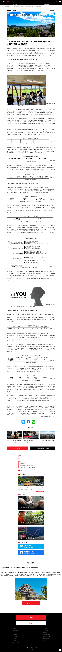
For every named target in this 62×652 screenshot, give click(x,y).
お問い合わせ (16, 640)
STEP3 (31, 461)
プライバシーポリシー (46, 636)
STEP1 (31, 455)
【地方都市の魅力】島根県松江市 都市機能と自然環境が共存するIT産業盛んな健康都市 (27, 6)
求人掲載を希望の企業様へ (46, 634)
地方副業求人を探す (46, 4)
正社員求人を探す (15, 4)
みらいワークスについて (46, 638)
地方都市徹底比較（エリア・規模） (32, 465)
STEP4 (31, 470)
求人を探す (46, 628)
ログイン (56, 1)
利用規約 (16, 638)
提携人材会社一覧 (16, 634)
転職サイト (46, 640)
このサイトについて (16, 632)
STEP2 (31, 458)
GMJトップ (15, 628)
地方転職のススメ (8, 6)
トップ (2, 6)
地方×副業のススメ (46, 632)
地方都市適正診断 (32, 463)
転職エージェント (16, 642)
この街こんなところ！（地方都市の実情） (32, 467)
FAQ (16, 636)
